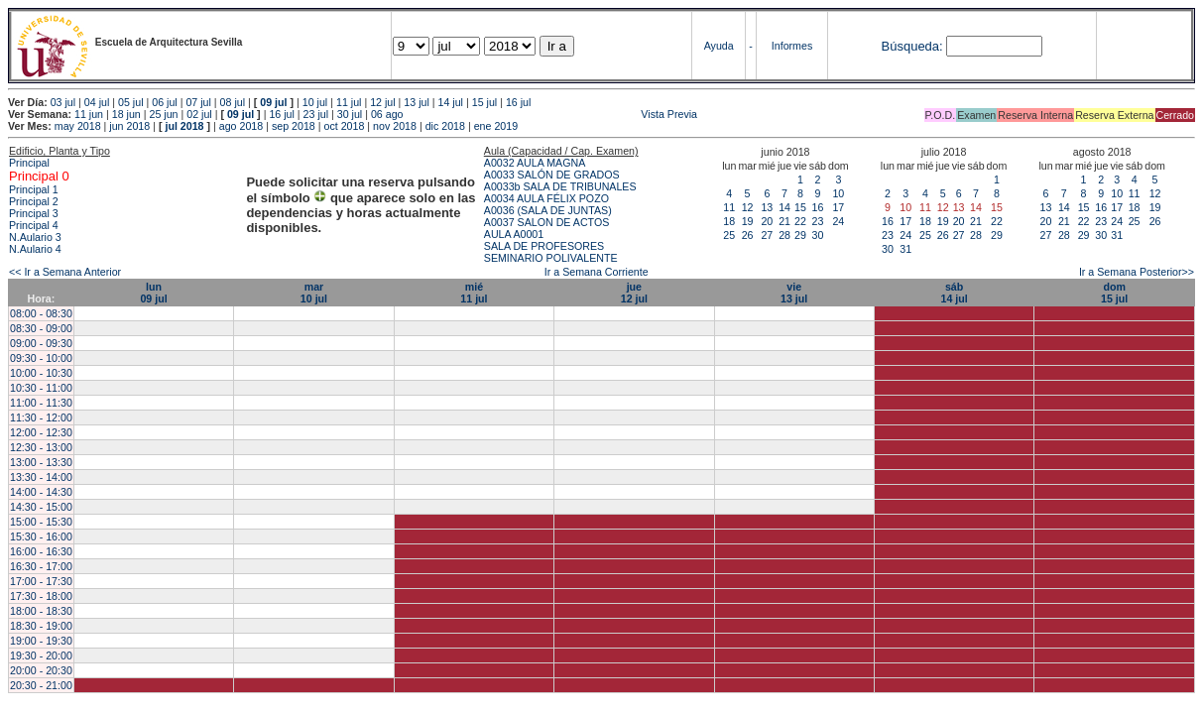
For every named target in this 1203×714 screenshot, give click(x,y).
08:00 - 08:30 (41, 313)
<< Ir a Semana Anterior (65, 272)
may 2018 (78, 126)
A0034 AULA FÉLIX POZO (546, 198)
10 (838, 193)
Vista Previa (552, 114)
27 (767, 235)
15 (800, 207)
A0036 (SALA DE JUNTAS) (548, 210)
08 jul (232, 102)
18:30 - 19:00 (41, 626)
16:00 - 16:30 (41, 551)
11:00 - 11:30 (41, 403)
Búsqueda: (912, 46)
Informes (792, 46)
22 (800, 221)
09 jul (273, 102)
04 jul (96, 102)
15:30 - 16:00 (41, 536)
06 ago (387, 114)
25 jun (163, 114)
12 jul (382, 102)
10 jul (314, 102)
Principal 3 (34, 213)
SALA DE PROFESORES (544, 246)
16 (817, 207)
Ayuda (719, 46)
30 (817, 235)
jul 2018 (184, 126)
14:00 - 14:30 (41, 492)
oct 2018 (343, 126)
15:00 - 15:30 (41, 522)
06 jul (164, 102)
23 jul (315, 114)
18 (729, 221)
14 (784, 207)
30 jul (349, 114)
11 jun (88, 114)
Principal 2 (34, 201)
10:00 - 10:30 (41, 373)
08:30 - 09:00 (41, 328)
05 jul (130, 102)
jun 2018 (129, 126)
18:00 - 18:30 (41, 611)
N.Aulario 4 (35, 249)
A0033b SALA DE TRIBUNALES (560, 186)
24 (838, 221)
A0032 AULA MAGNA (534, 163)
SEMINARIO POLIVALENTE (551, 258)
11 (729, 207)
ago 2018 (241, 126)
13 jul (416, 102)
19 (748, 221)
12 (748, 207)
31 (905, 249)
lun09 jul (153, 292)
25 (729, 235)
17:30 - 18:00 (41, 596)
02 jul (198, 114)
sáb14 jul (953, 292)
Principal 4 (34, 225)
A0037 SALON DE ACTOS (547, 222)
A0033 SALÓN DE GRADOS (552, 174)
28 (784, 235)
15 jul (484, 102)
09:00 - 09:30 (41, 343)
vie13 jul (794, 292)
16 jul (518, 102)
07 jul (197, 102)
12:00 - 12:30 (41, 432)
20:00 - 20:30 (41, 670)
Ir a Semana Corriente (596, 272)
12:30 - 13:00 (41, 447)
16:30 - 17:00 (41, 566)
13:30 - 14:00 (41, 477)
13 (767, 207)
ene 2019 (496, 126)
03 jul (63, 102)
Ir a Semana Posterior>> (1136, 272)
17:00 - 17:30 (41, 581)
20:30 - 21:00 (41, 685)
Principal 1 (34, 189)
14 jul (450, 102)
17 (838, 207)
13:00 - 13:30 (41, 462)
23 (817, 221)
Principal (29, 163)
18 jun (126, 114)
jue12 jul (634, 292)
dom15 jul (1114, 292)
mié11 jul (473, 292)
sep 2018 (293, 126)
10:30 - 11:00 (41, 388)
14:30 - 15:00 (41, 507)
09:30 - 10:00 (41, 358)
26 (748, 235)
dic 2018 (445, 126)
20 (767, 221)
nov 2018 (395, 126)
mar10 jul (314, 292)
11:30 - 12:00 (41, 417)
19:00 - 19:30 (41, 641)
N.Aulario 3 (36, 237)
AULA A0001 (513, 234)
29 (800, 235)
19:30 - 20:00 (41, 655)
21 (784, 221)
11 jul (348, 102)
